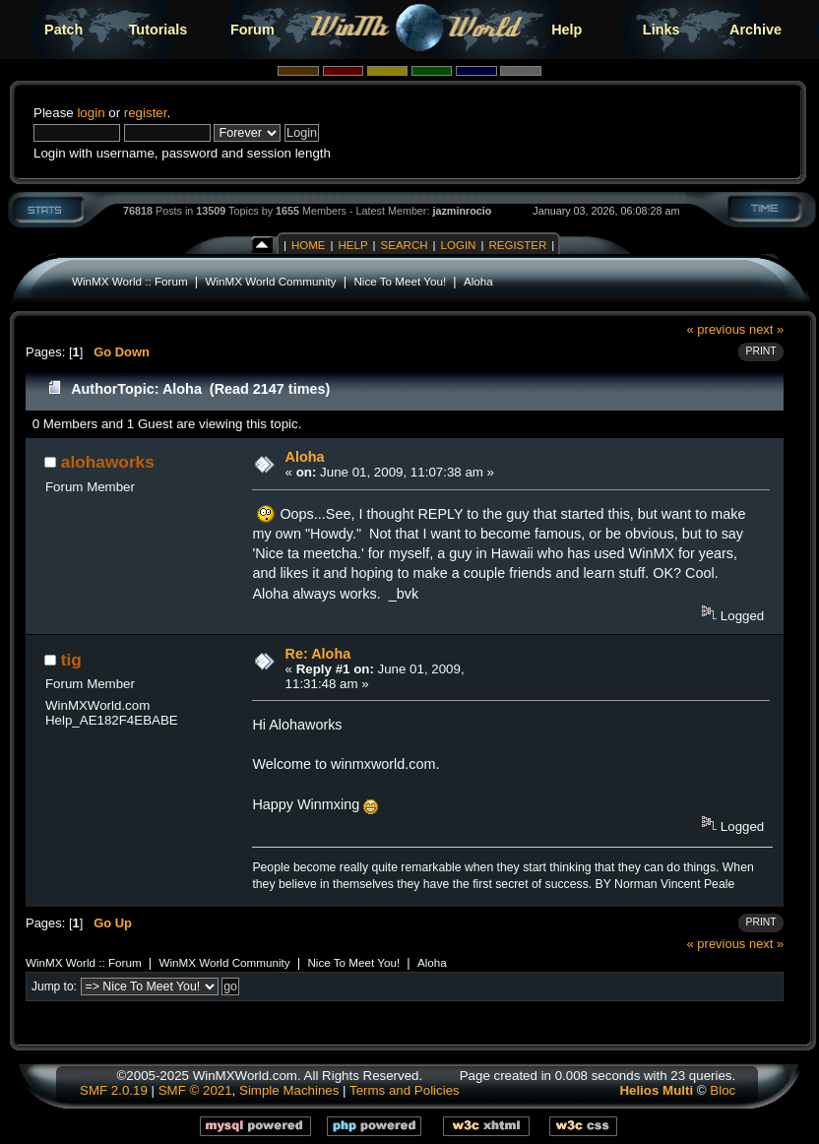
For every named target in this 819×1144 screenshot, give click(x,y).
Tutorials (158, 29)
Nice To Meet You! (399, 281)
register (145, 112)
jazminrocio (461, 211)
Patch (63, 29)
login (90, 112)
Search (404, 245)
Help (566, 29)
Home (308, 245)
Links (661, 29)
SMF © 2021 (195, 1090)
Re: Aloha (318, 654)
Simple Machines (289, 1090)
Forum (252, 29)
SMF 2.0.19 (114, 1090)
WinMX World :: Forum (130, 281)
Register (517, 245)
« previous (716, 329)
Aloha (478, 281)
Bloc (722, 1090)
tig (71, 659)
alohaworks (108, 462)
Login (458, 245)
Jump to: (54, 986)
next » (766, 329)
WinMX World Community (270, 281)
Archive (755, 29)
